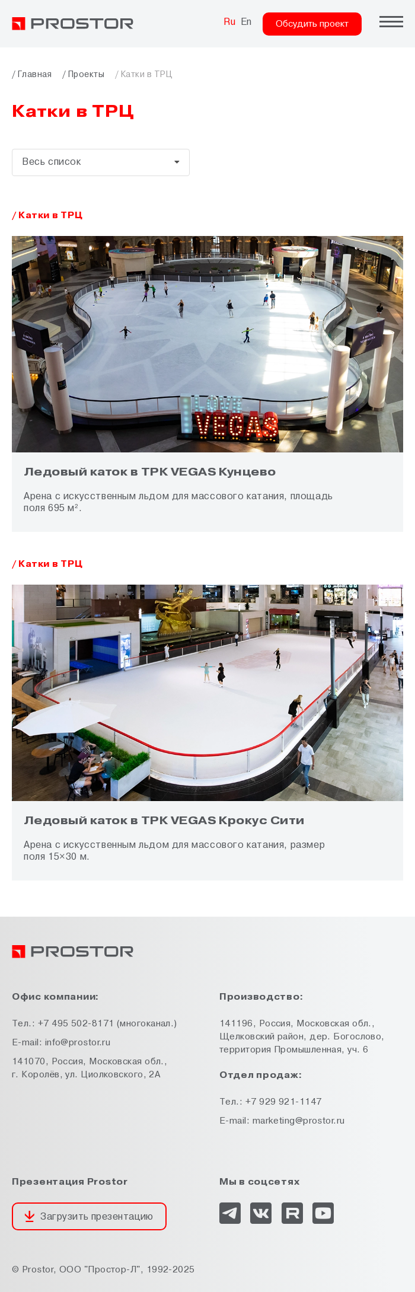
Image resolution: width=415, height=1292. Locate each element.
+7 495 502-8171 (76, 1023)
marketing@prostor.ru (299, 1121)
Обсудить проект (312, 24)
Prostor (37, 1269)
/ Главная (32, 74)
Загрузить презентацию (96, 1217)
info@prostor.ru (78, 1042)
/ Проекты (83, 74)
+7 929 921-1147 (283, 1102)
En (246, 22)
